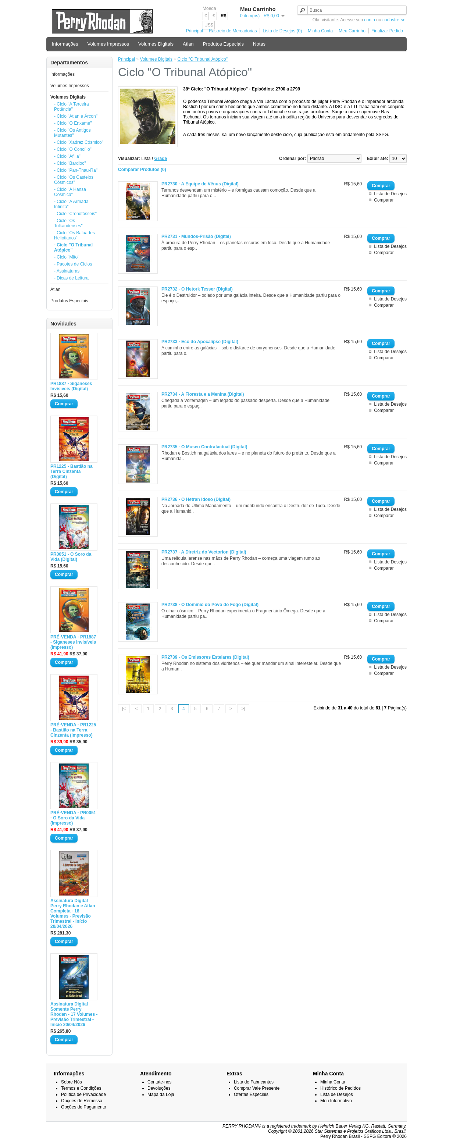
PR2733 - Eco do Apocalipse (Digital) (199, 341)
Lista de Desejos (390, 193)
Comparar (383, 200)
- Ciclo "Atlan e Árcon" (75, 116)
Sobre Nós (71, 1082)
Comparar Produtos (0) (142, 169)
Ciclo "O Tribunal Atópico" (202, 59)
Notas (259, 44)
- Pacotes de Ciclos (73, 264)
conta (369, 19)
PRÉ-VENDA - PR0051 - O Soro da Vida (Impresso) (73, 818)
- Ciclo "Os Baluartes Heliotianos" (74, 235)
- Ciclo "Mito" (66, 257)
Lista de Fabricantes (254, 1082)
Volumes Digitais (156, 44)
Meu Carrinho (352, 30)
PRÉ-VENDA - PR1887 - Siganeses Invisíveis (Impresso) (73, 642)
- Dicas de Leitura (71, 278)
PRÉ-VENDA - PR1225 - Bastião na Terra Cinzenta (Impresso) (73, 730)
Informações (65, 44)
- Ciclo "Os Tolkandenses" (68, 223)
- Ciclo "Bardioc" (70, 163)
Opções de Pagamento (83, 1107)
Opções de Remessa (81, 1100)
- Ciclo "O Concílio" (73, 149)
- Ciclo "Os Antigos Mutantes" (72, 133)
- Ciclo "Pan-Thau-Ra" (75, 170)
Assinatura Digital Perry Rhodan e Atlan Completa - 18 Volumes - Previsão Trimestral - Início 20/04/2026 (72, 913)
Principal (194, 30)
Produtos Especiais (223, 44)
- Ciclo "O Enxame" (73, 123)
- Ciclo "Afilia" (67, 156)
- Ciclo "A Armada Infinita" (71, 204)
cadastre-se (394, 19)
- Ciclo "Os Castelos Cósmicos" (73, 180)
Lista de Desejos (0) (282, 30)
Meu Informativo (336, 1100)
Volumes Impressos (108, 44)
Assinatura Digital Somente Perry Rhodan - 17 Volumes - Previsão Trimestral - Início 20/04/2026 (73, 1014)
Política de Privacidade (83, 1094)
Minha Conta (320, 30)
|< (124, 708)
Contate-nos (159, 1082)
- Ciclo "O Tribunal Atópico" (73, 247)
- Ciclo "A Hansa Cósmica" (70, 192)
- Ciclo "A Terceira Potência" (71, 107)
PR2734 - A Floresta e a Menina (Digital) (202, 394)
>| (243, 708)
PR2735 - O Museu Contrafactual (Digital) (204, 446)
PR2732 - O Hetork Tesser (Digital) (197, 289)
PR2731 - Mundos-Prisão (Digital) (196, 236)
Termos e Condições (81, 1088)
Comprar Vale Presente (257, 1088)
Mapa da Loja (160, 1094)
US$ (208, 25)
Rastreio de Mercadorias (233, 30)
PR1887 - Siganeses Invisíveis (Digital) (71, 386)
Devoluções (159, 1088)
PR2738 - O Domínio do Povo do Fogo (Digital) (209, 604)
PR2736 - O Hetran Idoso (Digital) (196, 499)
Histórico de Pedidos (340, 1088)
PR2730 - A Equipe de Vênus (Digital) (200, 183)
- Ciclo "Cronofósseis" (75, 213)
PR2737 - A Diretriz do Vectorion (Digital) (203, 552)
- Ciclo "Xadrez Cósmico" (78, 142)
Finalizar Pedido (387, 30)
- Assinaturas (66, 271)
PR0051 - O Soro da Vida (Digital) (70, 557)
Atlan (188, 44)
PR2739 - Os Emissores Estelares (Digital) (205, 657)
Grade (160, 158)
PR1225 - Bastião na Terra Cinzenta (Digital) (71, 471)
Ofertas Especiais (251, 1094)
